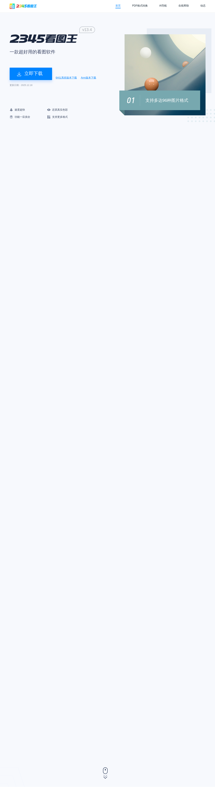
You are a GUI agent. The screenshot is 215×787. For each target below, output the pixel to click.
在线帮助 (183, 5)
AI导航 (163, 5)
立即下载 (30, 73)
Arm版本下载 (88, 77)
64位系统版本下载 (66, 77)
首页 (118, 5)
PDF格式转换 (140, 5)
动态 (203, 5)
